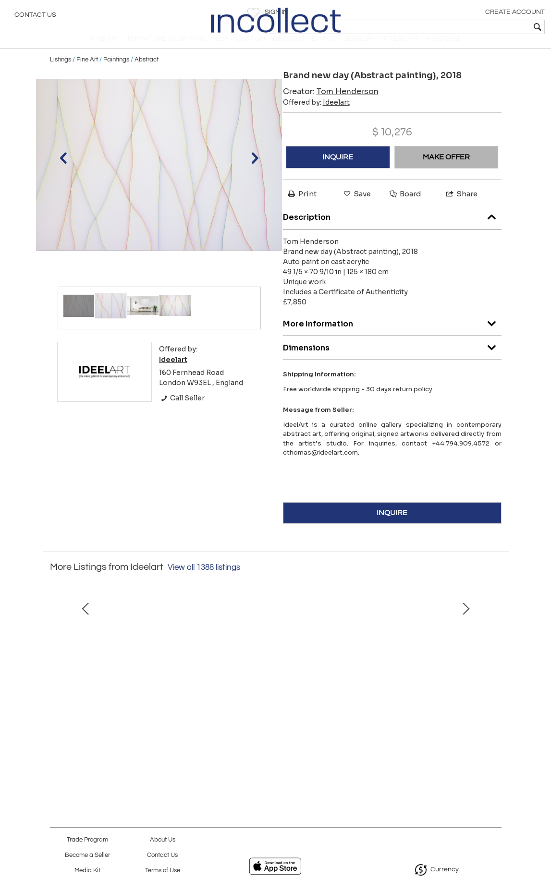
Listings (60, 73)
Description (392, 228)
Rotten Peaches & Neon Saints (275, 737)
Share (461, 207)
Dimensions (392, 358)
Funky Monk (413, 737)
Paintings (116, 73)
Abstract (147, 73)
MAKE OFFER (446, 170)
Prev (57, 670)
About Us (162, 840)
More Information (392, 334)
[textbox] (474, 27)
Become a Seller (87, 855)
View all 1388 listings (204, 581)
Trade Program (87, 840)
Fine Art (87, 73)
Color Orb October (138, 737)
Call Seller (182, 411)
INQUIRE (337, 170)
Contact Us (35, 16)
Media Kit (87, 870)
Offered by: (316, 115)
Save (356, 207)
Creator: (331, 105)
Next (494, 670)
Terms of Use (162, 870)
